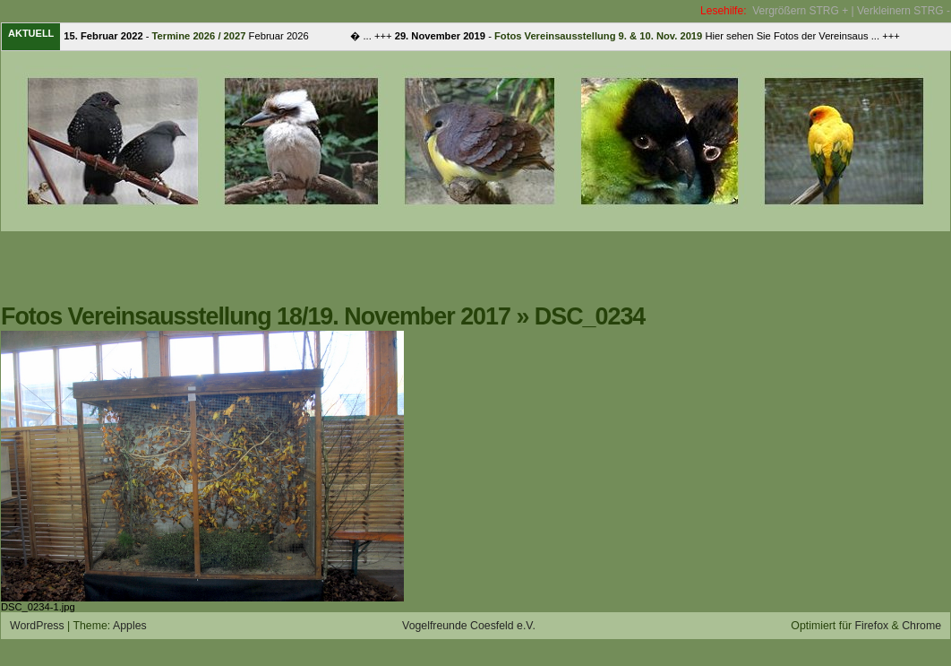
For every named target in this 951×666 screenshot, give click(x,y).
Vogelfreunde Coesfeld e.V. (468, 625)
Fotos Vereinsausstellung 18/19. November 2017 (255, 316)
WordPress (37, 625)
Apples (130, 625)
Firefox (872, 625)
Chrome (921, 625)
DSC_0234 (590, 316)
